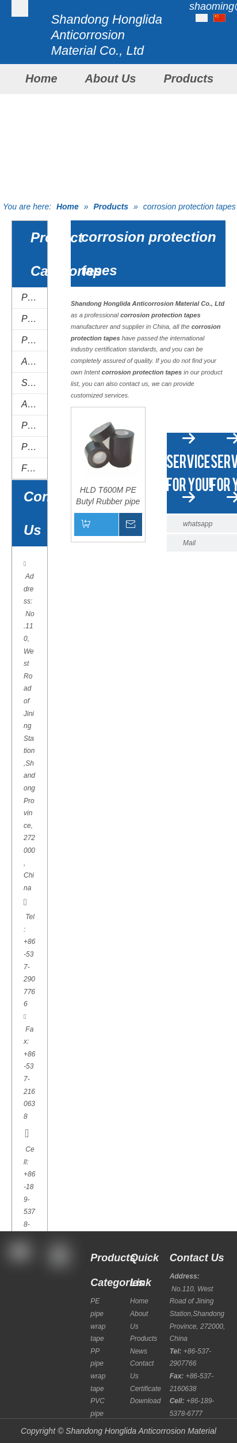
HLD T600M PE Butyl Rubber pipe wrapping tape (108, 496)
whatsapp (197, 524)
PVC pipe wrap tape (34, 340)
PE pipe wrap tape (34, 297)
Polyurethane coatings (34, 447)
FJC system (34, 468)
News (138, 1351)
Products (188, 78)
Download (145, 1401)
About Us (110, 78)
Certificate (145, 1389)
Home (41, 78)
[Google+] (19, 1298)
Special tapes (34, 383)
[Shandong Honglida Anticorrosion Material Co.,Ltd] (20, 8)
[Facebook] (19, 1282)
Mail (189, 543)
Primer (34, 425)
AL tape (34, 361)
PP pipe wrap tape (34, 319)
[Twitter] (19, 1313)
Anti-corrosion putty (34, 404)
